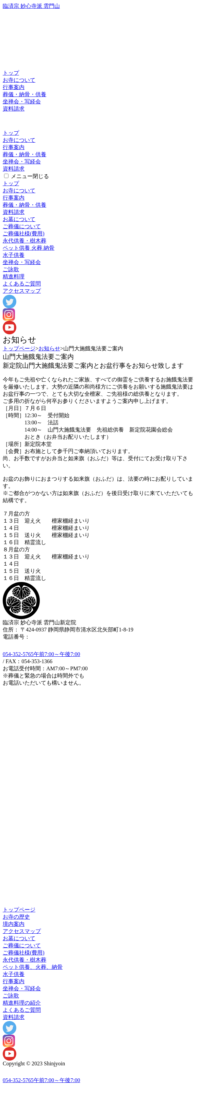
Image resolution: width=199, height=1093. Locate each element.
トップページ (19, 348)
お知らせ (49, 348)
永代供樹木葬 (24, 241)
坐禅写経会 (22, 262)
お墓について (19, 219)
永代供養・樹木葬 (24, 960)
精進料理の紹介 (22, 1003)
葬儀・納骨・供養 (24, 94)
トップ (11, 73)
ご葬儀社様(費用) (24, 233)
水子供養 (13, 255)
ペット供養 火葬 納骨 (28, 248)
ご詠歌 (11, 269)
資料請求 (13, 109)
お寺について (19, 80)
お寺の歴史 (16, 917)
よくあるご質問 (22, 284)
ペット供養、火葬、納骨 (33, 967)
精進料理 (13, 276)
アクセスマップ (22, 291)
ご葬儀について (22, 226)
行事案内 (13, 87)
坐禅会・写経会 (22, 101)
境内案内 (13, 924)
